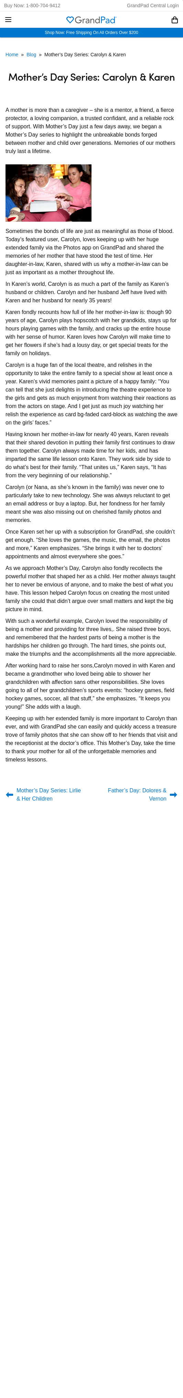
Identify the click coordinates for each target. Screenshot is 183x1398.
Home (12, 54)
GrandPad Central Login (153, 5)
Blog (31, 54)
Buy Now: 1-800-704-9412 (32, 5)
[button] (8, 19)
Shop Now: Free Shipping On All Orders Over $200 (91, 32)
